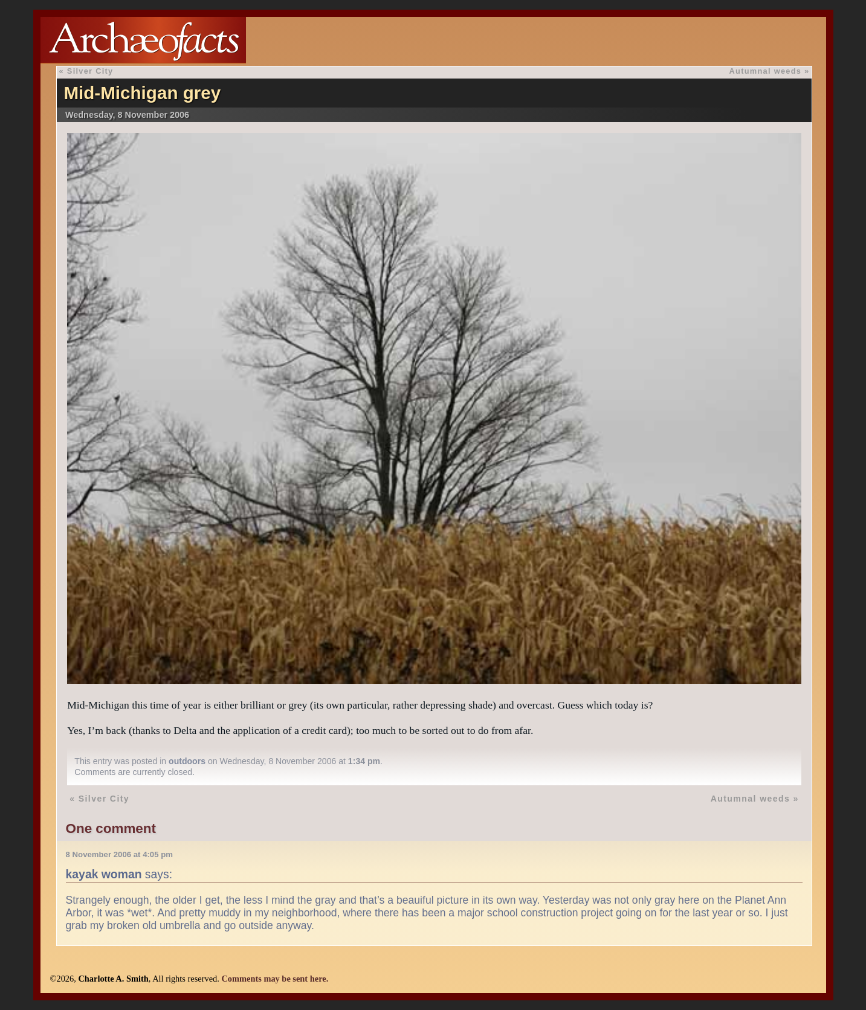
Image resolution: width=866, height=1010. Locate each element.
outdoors (187, 761)
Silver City (90, 71)
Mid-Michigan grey (142, 93)
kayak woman (104, 874)
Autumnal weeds (765, 71)
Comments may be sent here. (274, 978)
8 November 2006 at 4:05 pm (119, 854)
